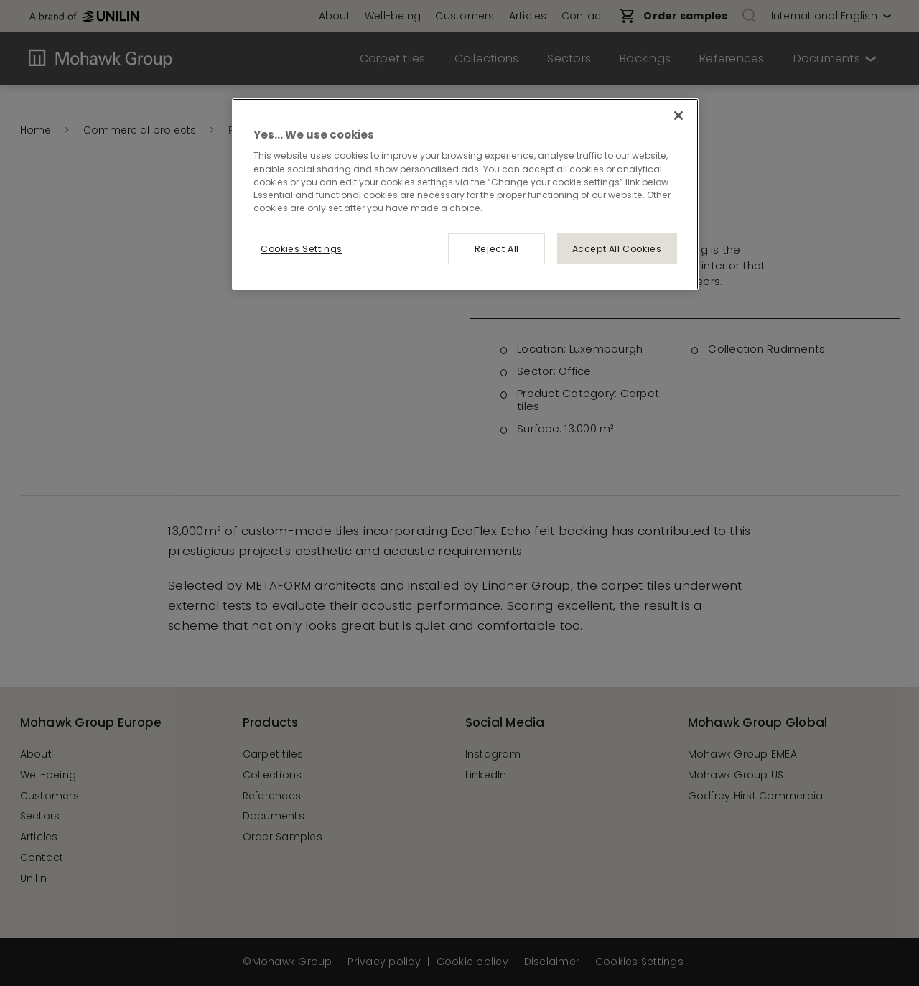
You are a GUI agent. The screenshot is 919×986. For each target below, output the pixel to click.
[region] (465, 193)
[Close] (678, 115)
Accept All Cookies (617, 249)
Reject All (497, 249)
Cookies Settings (301, 249)
